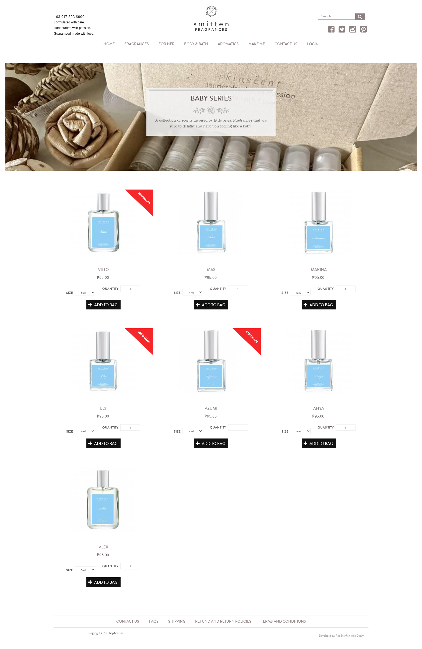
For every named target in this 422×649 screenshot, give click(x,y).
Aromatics (227, 44)
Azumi (211, 408)
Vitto (103, 270)
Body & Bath (194, 44)
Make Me (256, 44)
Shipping (176, 621)
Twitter (343, 30)
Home (109, 44)
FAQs (154, 621)
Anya (318, 408)
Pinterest (364, 30)
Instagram (353, 30)
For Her (166, 44)
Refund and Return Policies (223, 621)
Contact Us (286, 44)
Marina (319, 270)
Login (313, 44)
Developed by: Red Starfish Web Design (341, 635)
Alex (103, 547)
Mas (211, 270)
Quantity (110, 289)
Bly (103, 408)
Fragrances (135, 44)
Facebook (332, 30)
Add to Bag (103, 305)
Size (69, 293)
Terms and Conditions (283, 621)
